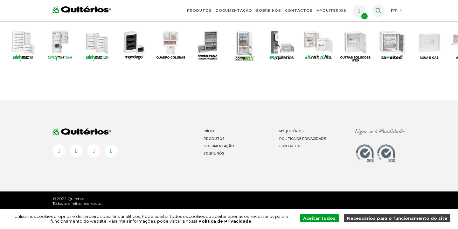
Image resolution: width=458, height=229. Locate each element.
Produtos (199, 10)
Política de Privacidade (302, 147)
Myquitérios (291, 139)
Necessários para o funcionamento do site (398, 219)
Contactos (299, 10)
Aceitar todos (321, 219)
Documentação (234, 10)
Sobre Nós (268, 10)
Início (209, 139)
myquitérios (331, 10)
